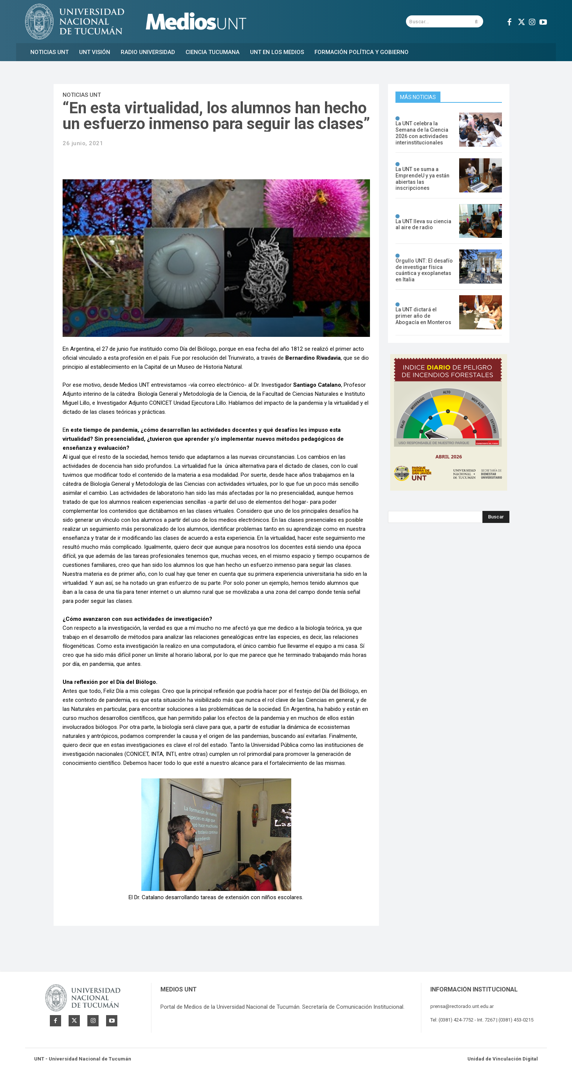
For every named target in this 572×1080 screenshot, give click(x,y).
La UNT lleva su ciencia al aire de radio (423, 224)
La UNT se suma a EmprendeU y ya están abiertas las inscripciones (422, 178)
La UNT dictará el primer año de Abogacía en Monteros (423, 315)
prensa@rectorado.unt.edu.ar (462, 1006)
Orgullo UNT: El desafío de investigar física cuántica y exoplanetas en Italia (424, 270)
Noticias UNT (82, 95)
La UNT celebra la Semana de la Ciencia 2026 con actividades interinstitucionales (421, 132)
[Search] (495, 517)
